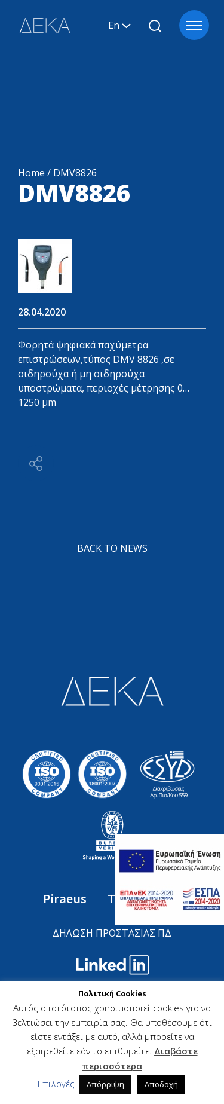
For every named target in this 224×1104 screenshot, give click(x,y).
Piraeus (66, 899)
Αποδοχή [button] (161, 1084)
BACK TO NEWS (112, 548)
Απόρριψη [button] (105, 1084)
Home (31, 172)
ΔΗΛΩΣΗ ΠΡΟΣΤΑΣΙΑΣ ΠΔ (112, 933)
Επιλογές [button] (56, 1084)
